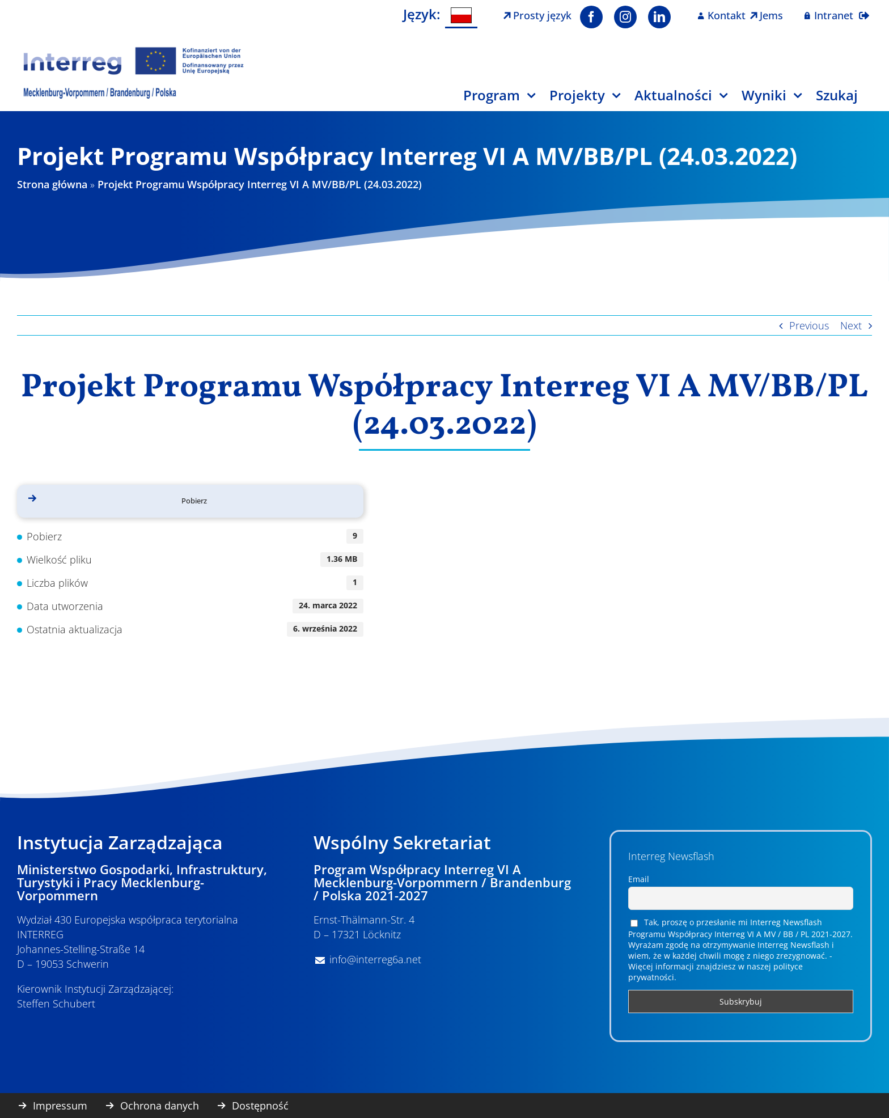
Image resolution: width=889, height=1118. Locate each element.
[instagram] (625, 17)
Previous (809, 325)
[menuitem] (461, 16)
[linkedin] (659, 17)
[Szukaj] (844, 99)
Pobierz (194, 501)
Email (638, 879)
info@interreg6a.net (375, 959)
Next (851, 325)
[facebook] (591, 17)
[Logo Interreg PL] (134, 50)
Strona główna (52, 184)
